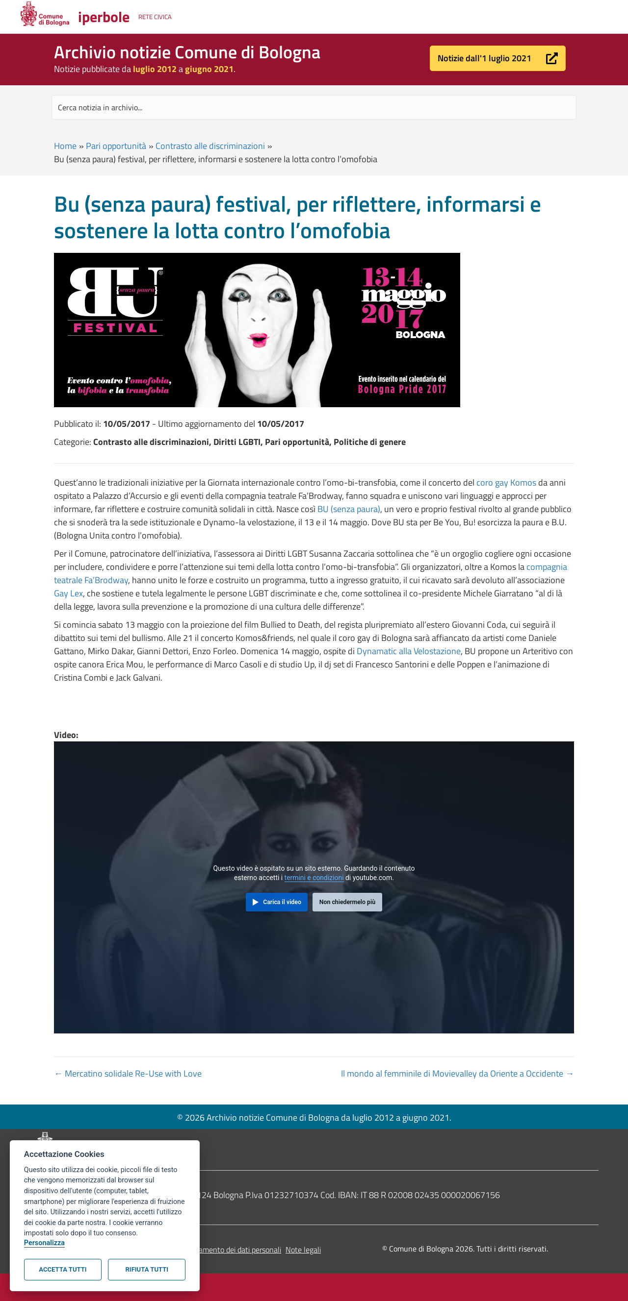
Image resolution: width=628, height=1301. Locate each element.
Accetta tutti (62, 1269)
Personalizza (44, 1243)
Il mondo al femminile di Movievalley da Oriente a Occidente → (457, 1073)
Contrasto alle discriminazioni (210, 145)
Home (65, 145)
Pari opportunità (116, 145)
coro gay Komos (506, 482)
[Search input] (314, 107)
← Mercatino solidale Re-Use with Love (128, 1073)
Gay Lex (68, 593)
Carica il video (282, 902)
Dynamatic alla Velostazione (409, 651)
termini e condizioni (314, 878)
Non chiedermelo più (347, 902)
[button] (498, 58)
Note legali (303, 1249)
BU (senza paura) (348, 508)
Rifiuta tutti (147, 1269)
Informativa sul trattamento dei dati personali (206, 1249)
